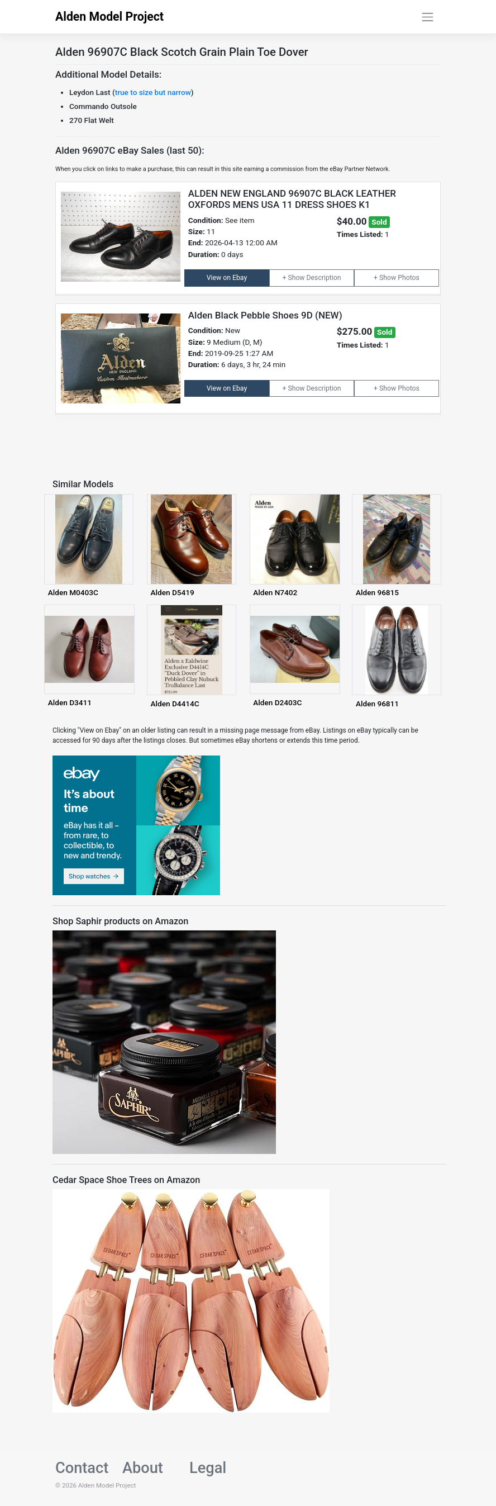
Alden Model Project (109, 16)
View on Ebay (227, 278)
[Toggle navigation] (428, 17)
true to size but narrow (153, 92)
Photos (408, 278)
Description (324, 278)
